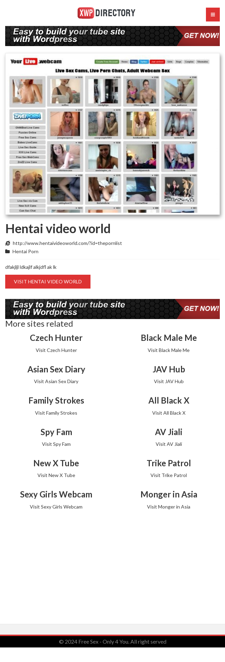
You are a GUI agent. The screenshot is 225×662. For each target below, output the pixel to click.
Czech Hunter (56, 338)
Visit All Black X (168, 413)
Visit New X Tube (56, 475)
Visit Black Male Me (169, 350)
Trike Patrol (169, 463)
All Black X (168, 400)
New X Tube (56, 463)
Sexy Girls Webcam (56, 494)
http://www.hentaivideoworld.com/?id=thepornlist (67, 243)
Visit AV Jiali (169, 444)
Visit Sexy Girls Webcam (56, 507)
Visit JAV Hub (169, 381)
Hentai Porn (25, 251)
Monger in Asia (168, 494)
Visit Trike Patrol (168, 475)
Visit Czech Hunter (56, 350)
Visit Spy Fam (56, 444)
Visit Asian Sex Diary (56, 381)
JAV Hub (169, 369)
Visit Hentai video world (48, 281)
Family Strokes (56, 400)
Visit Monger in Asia (168, 507)
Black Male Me (169, 338)
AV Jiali (168, 432)
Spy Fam (56, 432)
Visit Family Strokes (56, 413)
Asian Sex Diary (56, 369)
